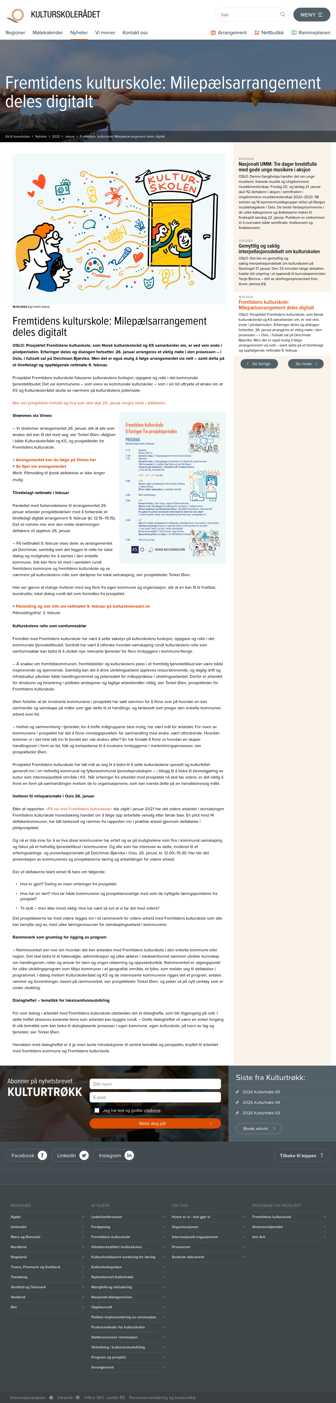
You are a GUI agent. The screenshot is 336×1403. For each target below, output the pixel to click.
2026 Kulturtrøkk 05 (261, 1091)
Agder (16, 1216)
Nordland (18, 1246)
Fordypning (100, 1226)
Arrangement (102, 1366)
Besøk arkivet (255, 1128)
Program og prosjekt (108, 1356)
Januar (70, 135)
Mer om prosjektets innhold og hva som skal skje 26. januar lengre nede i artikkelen (89, 402)
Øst (14, 1306)
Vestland (18, 1296)
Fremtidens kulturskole (110, 1236)
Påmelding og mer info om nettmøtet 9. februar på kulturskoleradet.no (83, 606)
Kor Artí (258, 1236)
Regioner (16, 31)
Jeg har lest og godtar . (132, 1109)
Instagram (110, 1154)
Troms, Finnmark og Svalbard (35, 1266)
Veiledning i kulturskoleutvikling (118, 1346)
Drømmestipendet (267, 1226)
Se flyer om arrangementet (41, 466)
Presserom (181, 1246)
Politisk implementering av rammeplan (123, 1316)
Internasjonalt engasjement (195, 1236)
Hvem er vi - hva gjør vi (191, 1216)
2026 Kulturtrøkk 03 (261, 1112)
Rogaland (19, 1256)
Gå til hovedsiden (17, 135)
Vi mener (107, 31)
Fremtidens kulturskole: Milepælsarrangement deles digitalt (122, 135)
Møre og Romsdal (25, 1236)
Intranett (65, 1397)
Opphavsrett (101, 1306)
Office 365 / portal (101, 1397)
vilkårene (152, 1109)
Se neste (304, 363)
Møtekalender (48, 31)
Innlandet (18, 1226)
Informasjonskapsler (28, 1397)
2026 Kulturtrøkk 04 (261, 1102)
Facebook (23, 1154)
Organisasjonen (185, 1226)
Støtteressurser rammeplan (114, 1336)
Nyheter (80, 31)
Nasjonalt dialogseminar (111, 1296)
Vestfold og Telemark (28, 1286)
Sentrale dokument (188, 1256)
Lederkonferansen (106, 1216)
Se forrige (261, 363)
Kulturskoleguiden (106, 1266)
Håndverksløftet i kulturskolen (116, 1246)
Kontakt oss (137, 31)
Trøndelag (19, 1276)
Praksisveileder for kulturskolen (118, 1326)
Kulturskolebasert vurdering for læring (123, 1256)
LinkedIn (66, 1154)
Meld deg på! (152, 1122)
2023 (56, 135)
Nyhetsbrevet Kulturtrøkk (112, 1276)
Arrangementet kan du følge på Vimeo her (56, 459)
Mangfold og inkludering (111, 1286)
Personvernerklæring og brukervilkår (162, 1397)
